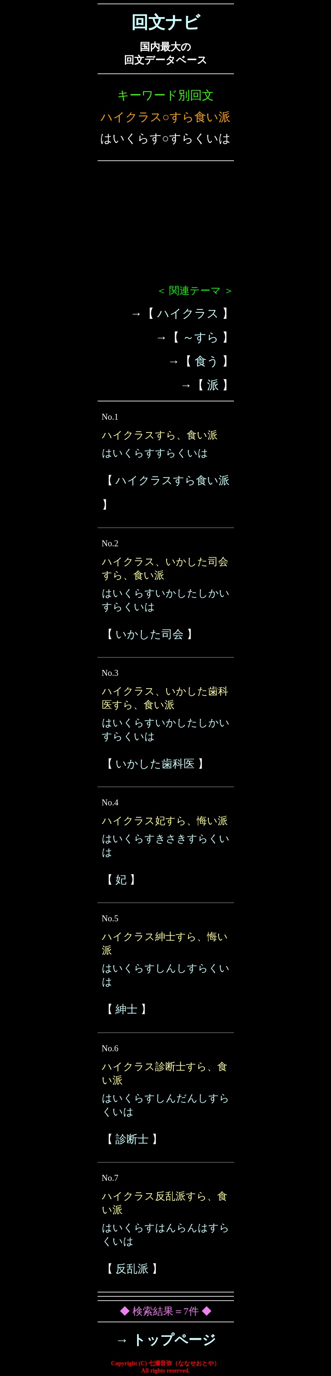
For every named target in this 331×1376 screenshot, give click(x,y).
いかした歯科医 (155, 764)
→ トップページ (165, 1339)
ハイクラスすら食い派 (172, 480)
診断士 (132, 1139)
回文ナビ (165, 22)
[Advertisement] (166, 226)
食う (207, 361)
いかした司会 (149, 634)
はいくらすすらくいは (155, 453)
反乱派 (132, 1269)
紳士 (126, 1009)
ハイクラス (188, 313)
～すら (200, 337)
